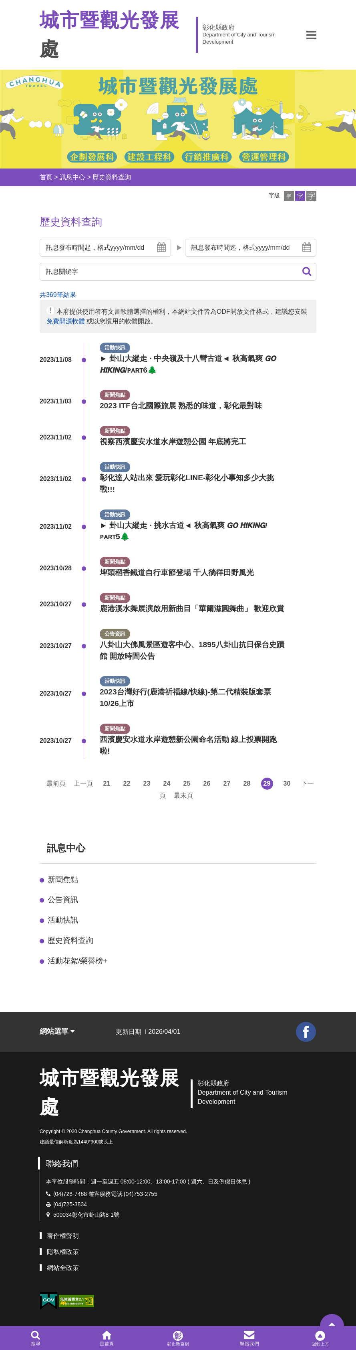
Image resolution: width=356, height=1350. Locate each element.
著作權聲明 (63, 1235)
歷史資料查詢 (112, 177)
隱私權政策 (63, 1251)
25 (187, 783)
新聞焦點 (63, 879)
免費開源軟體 (65, 321)
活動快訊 (63, 920)
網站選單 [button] (57, 1031)
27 (227, 783)
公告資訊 (63, 899)
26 (207, 783)
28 (247, 783)
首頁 (46, 177)
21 (107, 783)
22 (127, 783)
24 (167, 783)
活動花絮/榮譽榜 (78, 961)
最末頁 (183, 795)
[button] (311, 35)
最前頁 (56, 783)
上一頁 (83, 783)
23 (147, 783)
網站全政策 (63, 1267)
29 (267, 783)
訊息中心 (72, 177)
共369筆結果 (58, 294)
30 (287, 783)
